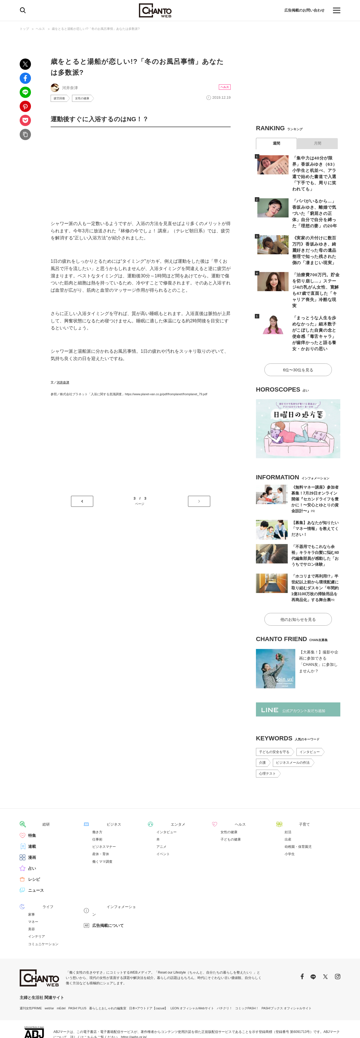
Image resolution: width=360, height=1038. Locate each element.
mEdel (61, 979)
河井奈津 (63, 383)
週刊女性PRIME (31, 979)
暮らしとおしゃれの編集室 (107, 979)
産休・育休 (100, 825)
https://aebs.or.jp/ (134, 1008)
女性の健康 (85, 99)
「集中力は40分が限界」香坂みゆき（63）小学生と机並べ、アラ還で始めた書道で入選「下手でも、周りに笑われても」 (315, 170)
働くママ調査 (102, 833)
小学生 (290, 825)
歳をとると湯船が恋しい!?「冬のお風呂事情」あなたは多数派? (96, 28)
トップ (24, 28)
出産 (288, 811)
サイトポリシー (311, 1027)
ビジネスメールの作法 (293, 734)
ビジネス (100, 796)
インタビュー (310, 723)
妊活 (288, 803)
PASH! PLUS (77, 979)
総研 (32, 796)
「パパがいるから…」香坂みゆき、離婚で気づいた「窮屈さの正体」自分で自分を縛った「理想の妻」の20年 (315, 205)
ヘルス (40, 28)
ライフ (34, 878)
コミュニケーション (43, 915)
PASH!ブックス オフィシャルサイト (287, 979)
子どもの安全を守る (274, 723)
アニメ (161, 818)
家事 (31, 886)
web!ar (49, 979)
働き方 (97, 803)
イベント (163, 825)
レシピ (34, 850)
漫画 (32, 828)
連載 (32, 817)
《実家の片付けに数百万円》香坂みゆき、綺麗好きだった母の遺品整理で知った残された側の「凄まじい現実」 (315, 240)
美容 (31, 900)
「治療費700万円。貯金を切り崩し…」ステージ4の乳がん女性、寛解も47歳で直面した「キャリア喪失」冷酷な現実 (315, 276)
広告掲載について (108, 889)
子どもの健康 (230, 811)
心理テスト (267, 745)
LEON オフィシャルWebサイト (192, 979)
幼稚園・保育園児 (298, 818)
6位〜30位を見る (298, 343)
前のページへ (82, 502)
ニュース (36, 861)
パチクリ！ (224, 979)
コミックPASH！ (247, 979)
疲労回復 (60, 99)
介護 (262, 734)
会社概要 (334, 1027)
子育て (290, 796)
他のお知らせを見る (298, 591)
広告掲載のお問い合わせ (303, 10)
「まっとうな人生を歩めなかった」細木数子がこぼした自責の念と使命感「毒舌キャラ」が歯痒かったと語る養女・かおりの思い (315, 311)
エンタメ (164, 796)
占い (32, 839)
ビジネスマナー (104, 818)
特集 (32, 807)
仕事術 (97, 811)
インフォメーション (110, 878)
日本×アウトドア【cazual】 (148, 979)
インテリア (36, 907)
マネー (33, 893)
